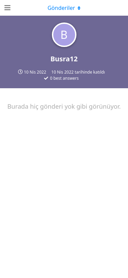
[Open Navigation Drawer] (7, 8)
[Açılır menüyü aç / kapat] (64, 8)
